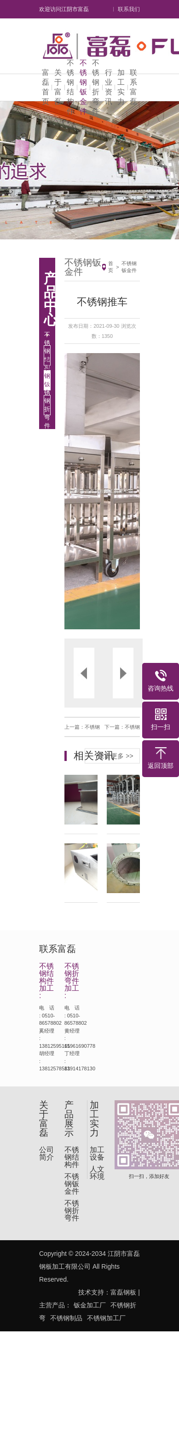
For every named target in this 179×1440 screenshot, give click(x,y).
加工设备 (97, 1153)
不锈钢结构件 (70, 87)
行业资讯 (108, 87)
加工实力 (121, 87)
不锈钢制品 (66, 1318)
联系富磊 (133, 87)
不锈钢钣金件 (83, 87)
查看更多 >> (115, 755)
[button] (83, 491)
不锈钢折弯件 (95, 87)
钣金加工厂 (90, 1305)
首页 (110, 267)
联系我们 (129, 9)
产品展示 (69, 1118)
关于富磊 (58, 87)
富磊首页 (45, 87)
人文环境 (97, 1173)
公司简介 (46, 1153)
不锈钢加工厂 (106, 1318)
